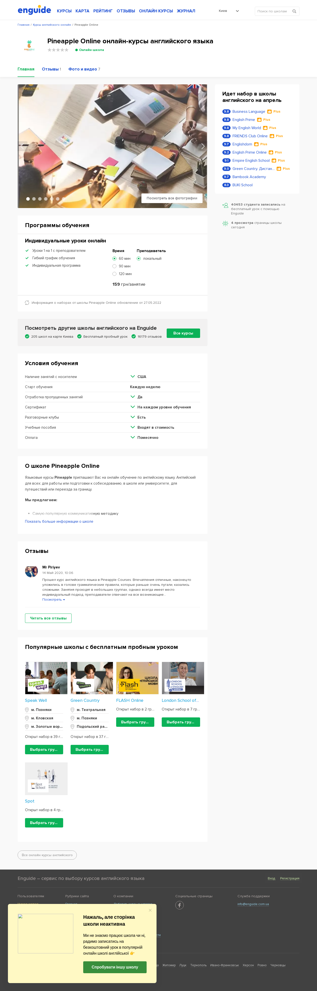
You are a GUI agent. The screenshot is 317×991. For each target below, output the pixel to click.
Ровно (262, 965)
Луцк (182, 965)
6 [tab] (57, 199)
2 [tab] (34, 199)
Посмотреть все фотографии (172, 198)
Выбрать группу (45, 749)
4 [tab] (46, 199)
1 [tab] (28, 199)
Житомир (169, 965)
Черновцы (278, 965)
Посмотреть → (53, 599)
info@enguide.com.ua (253, 904)
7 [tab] (63, 199)
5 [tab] (51, 199)
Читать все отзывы (48, 618)
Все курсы (183, 333)
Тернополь (198, 965)
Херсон (248, 965)
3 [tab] (40, 199)
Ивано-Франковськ (224, 965)
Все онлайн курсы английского (47, 855)
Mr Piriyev (51, 567)
